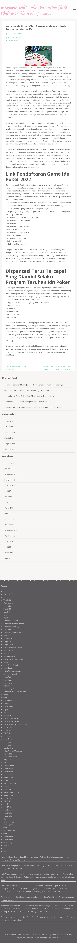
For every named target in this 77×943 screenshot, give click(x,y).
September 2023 (10, 480)
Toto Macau (8, 603)
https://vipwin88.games (12, 751)
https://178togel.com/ (12, 718)
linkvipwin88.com (10, 656)
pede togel (7, 786)
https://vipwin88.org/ (11, 627)
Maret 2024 (9, 463)
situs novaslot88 (9, 831)
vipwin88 (6, 635)
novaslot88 (7, 668)
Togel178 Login (9, 644)
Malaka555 (7, 754)
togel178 (6, 612)
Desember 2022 (10, 525)
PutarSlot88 (8, 768)
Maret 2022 (9, 553)
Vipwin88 (7, 600)
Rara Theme (34, 938)
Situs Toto (7, 680)
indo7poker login (10, 810)
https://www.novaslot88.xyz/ (14, 692)
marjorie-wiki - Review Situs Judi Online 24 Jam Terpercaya (34, 935)
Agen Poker (8, 798)
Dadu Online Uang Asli (38, 865)
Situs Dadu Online (12, 877)
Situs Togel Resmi (10, 665)
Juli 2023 (7, 491)
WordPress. (56, 938)
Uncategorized (10, 449)
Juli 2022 (7, 547)
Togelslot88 (8, 594)
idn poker (7, 615)
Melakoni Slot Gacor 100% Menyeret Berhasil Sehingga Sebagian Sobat (32, 407)
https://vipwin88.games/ (13, 647)
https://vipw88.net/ (10, 621)
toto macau (7, 686)
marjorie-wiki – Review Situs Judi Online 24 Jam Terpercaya (34, 10)
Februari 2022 (9, 558)
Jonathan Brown (14, 37)
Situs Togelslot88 (10, 757)
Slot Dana (7, 629)
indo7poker (8, 727)
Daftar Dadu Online (11, 792)
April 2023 (8, 502)
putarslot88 (8, 706)
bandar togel (8, 689)
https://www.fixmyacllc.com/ (14, 624)
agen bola (7, 848)
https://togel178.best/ (12, 721)
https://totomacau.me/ (12, 671)
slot (4, 763)
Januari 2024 (9, 469)
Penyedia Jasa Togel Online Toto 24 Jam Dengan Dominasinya (29, 396)
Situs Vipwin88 (9, 825)
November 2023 (10, 474)
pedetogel (7, 736)
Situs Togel (7, 739)
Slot (5, 597)
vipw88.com (8, 650)
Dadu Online (8, 777)
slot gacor (7, 715)
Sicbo (5, 780)
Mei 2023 (8, 497)
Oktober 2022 (9, 536)
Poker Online (13, 41)
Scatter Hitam (8, 766)
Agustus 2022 (9, 541)
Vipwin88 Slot (8, 638)
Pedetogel (7, 742)
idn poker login (9, 822)
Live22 (6, 703)
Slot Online (8, 438)
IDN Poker (7, 733)
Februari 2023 (9, 513)
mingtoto (7, 606)
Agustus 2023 (9, 485)
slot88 (5, 662)
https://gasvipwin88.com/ (13, 659)
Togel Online (9, 443)
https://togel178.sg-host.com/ (15, 724)
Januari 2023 (9, 519)
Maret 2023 (9, 508)
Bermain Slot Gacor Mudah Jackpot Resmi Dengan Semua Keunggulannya (33, 385)
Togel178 (7, 641)
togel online (8, 748)
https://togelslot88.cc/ (12, 632)
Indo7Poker (8, 774)
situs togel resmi (10, 674)
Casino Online (9, 421)
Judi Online (8, 427)
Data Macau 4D (9, 783)
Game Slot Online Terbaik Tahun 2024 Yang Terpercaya (26, 390)
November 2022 (10, 530)
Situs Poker (8, 683)
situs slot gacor (9, 842)
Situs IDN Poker (56, 905)
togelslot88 (7, 709)
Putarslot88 (8, 836)
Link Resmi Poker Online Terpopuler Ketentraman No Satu (27, 401)
